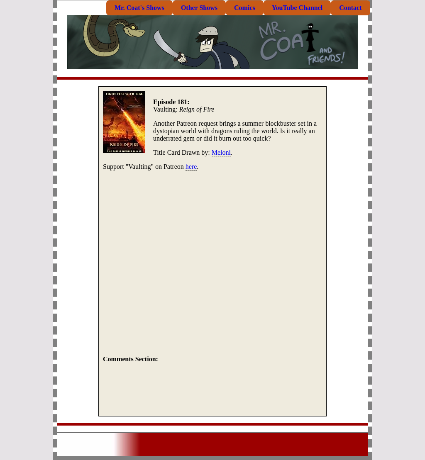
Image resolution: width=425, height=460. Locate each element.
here (191, 166)
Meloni (221, 152)
